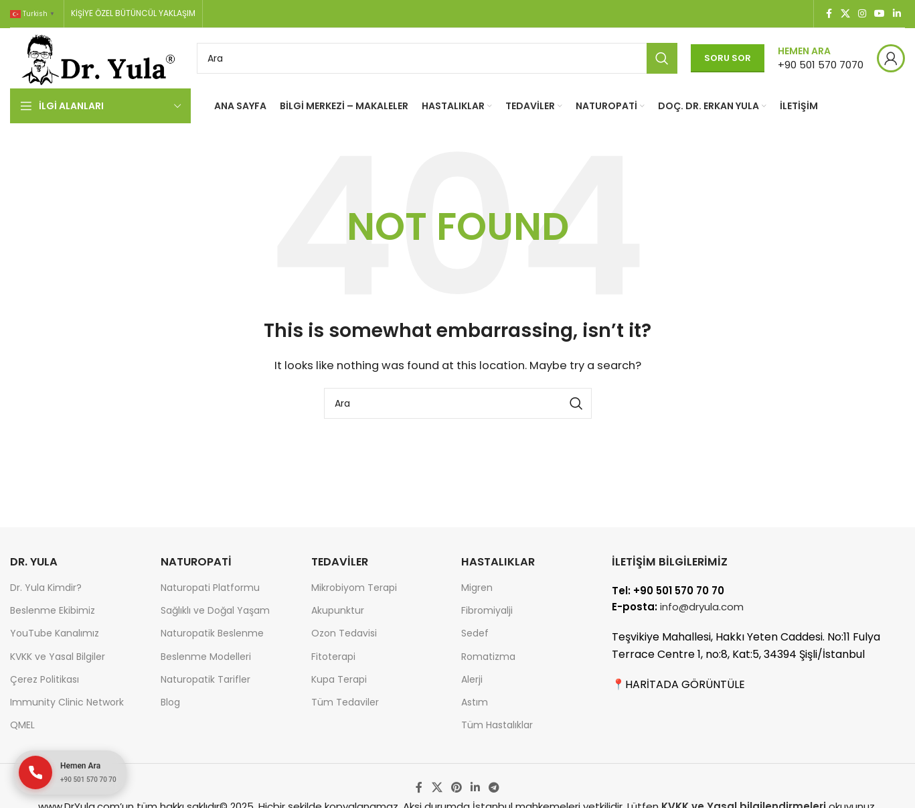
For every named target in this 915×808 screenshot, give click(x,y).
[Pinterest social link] (456, 787)
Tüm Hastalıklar (497, 725)
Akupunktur (337, 610)
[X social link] (845, 14)
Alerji (472, 679)
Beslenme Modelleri (206, 656)
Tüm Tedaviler (345, 702)
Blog (170, 702)
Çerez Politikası (44, 679)
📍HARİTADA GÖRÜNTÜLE (678, 684)
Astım (474, 702)
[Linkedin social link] (897, 14)
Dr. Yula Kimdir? (46, 587)
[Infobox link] (820, 58)
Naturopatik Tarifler (205, 679)
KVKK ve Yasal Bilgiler (57, 656)
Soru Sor (727, 58)
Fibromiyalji (487, 610)
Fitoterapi (333, 656)
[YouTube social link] (879, 14)
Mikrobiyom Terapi (354, 587)
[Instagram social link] (862, 14)
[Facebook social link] (829, 14)
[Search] (437, 58)
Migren (477, 587)
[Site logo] (96, 57)
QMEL (22, 725)
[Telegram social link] (494, 787)
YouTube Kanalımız (54, 633)
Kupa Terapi (339, 679)
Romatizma (488, 656)
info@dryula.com (702, 607)
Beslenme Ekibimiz (52, 610)
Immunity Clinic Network (67, 702)
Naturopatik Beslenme (212, 633)
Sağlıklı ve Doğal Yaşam (215, 610)
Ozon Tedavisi (344, 633)
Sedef (475, 633)
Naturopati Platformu (210, 587)
